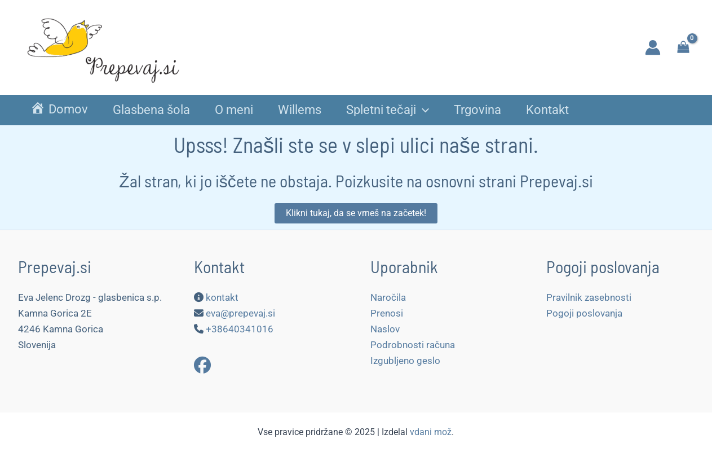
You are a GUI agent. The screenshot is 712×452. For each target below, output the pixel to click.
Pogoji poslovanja (584, 313)
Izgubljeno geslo (405, 360)
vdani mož (431, 432)
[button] (356, 213)
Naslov (385, 329)
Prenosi (386, 313)
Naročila (388, 297)
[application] (422, 110)
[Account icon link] (653, 47)
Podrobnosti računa (412, 344)
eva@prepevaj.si (240, 313)
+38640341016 (239, 329)
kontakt (222, 297)
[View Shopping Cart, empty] (683, 47)
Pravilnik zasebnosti (588, 297)
